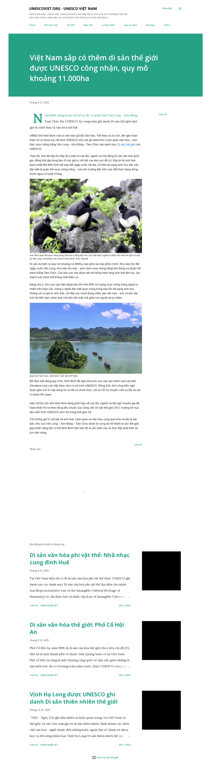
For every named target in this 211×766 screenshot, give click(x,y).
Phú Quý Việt (51, 25)
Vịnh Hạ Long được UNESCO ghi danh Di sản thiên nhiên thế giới (74, 698)
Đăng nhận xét (49, 605)
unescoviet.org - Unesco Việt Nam (63, 8)
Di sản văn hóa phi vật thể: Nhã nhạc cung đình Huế (80, 558)
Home (32, 25)
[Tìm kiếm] (167, 8)
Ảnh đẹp (150, 25)
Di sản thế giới (126, 144)
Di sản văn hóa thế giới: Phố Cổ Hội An (77, 628)
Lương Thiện (108, 25)
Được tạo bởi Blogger (105, 757)
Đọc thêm (124, 605)
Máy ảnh (88, 25)
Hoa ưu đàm (130, 25)
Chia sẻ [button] (163, 114)
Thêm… (168, 25)
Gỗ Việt (71, 25)
